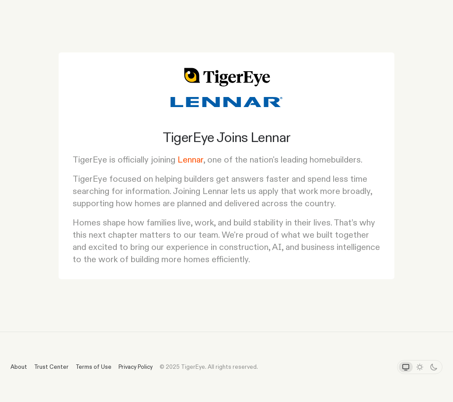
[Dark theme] (434, 367)
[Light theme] (420, 367)
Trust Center (51, 366)
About (18, 366)
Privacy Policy (135, 366)
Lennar (190, 159)
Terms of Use (94, 366)
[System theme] (406, 367)
